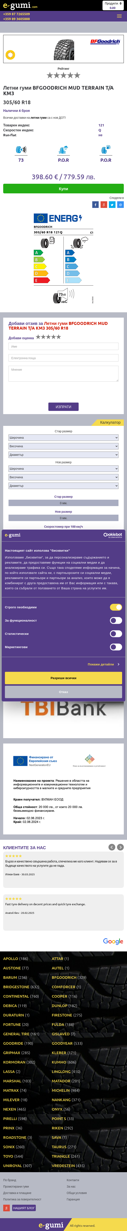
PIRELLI (10, 1118)
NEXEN (9, 1109)
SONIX (9, 1146)
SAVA (56, 1137)
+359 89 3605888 (16, 18)
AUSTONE (12, 967)
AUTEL (58, 967)
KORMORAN (14, 1061)
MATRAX (11, 1090)
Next (120, 847)
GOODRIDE (13, 1043)
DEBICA (10, 1005)
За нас (71, 1186)
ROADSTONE (14, 1137)
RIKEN (57, 1127)
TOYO (8, 1156)
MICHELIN (61, 1090)
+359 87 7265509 (16, 14)
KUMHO (59, 1061)
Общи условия (77, 1193)
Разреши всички (63, 678)
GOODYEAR (62, 1043)
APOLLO (10, 958)
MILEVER (11, 1099)
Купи (63, 188)
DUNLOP (59, 1005)
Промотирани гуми (16, 1186)
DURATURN (13, 1014)
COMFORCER (63, 986)
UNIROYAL (12, 1165)
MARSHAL (12, 1080)
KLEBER (59, 1052)
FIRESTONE (62, 1014)
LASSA (9, 1071)
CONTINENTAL (16, 996)
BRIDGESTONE (16, 986)
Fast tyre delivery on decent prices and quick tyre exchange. (63, 905)
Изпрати (63, 406)
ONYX (57, 1109)
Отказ (63, 692)
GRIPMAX (11, 1052)
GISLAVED (61, 1033)
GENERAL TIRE (16, 1033)
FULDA (58, 1024)
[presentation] (35, 393)
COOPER (59, 996)
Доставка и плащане (17, 1193)
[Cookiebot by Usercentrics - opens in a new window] (103, 535)
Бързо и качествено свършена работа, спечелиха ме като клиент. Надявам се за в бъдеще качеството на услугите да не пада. (63, 865)
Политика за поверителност (22, 1199)
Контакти (73, 1180)
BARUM (10, 977)
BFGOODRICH (64, 977)
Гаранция (73, 1199)
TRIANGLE (61, 1156)
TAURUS (59, 1146)
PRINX (8, 1127)
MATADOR (61, 1080)
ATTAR (57, 958)
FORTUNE (12, 1024)
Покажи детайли (101, 664)
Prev (111, 847)
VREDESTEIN (63, 1165)
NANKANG (61, 1099)
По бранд (9, 1180)
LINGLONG (61, 1071)
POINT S (59, 1118)
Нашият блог (24, 1208)
